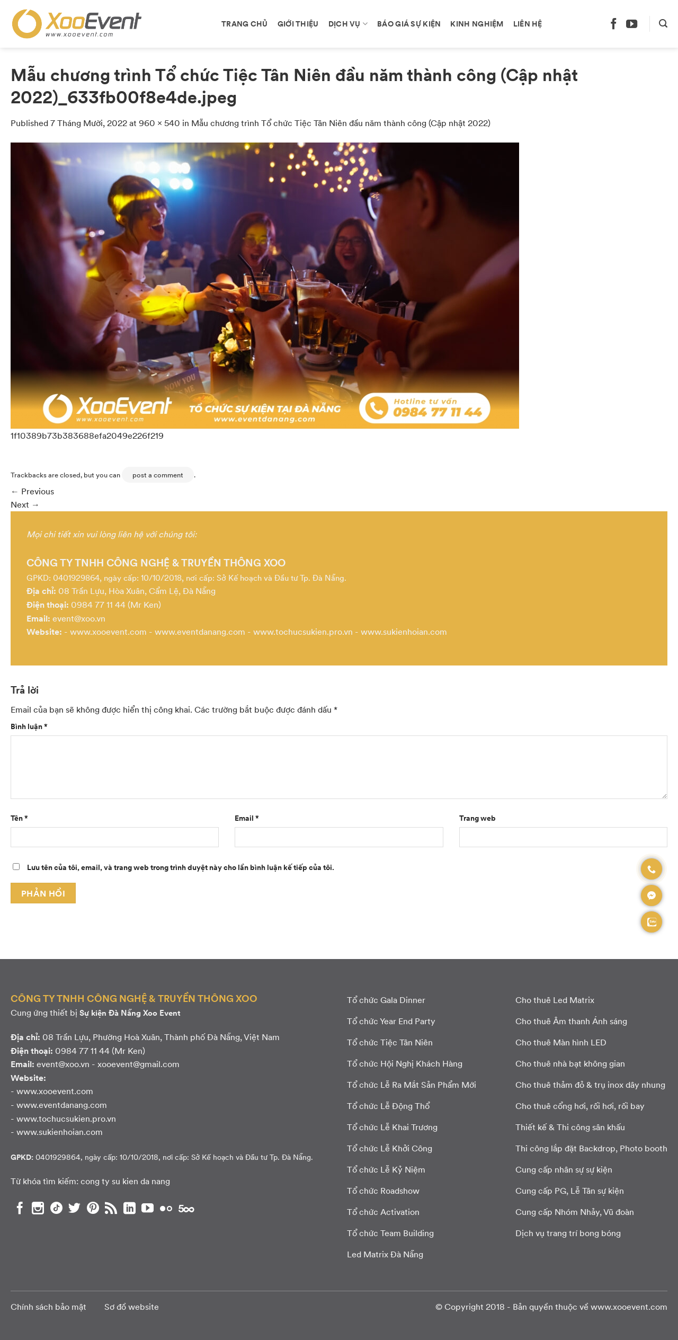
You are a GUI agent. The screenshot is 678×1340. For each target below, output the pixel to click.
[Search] (663, 23)
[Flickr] (166, 1208)
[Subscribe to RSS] (111, 1208)
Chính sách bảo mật (48, 1306)
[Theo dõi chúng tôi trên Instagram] (38, 1208)
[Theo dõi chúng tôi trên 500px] (186, 1208)
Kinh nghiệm (476, 23)
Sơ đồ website (131, 1306)
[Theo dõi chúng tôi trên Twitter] (74, 1208)
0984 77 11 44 (98, 604)
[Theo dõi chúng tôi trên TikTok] (56, 1208)
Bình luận (29, 726)
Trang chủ (244, 23)
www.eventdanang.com (200, 631)
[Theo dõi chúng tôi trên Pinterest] (93, 1208)
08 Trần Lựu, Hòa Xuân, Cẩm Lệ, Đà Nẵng (137, 590)
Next (25, 504)
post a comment (157, 474)
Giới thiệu (298, 23)
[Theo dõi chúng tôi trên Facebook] (613, 23)
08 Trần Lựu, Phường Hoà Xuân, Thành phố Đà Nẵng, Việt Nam (161, 1036)
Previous (32, 491)
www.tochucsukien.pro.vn (303, 631)
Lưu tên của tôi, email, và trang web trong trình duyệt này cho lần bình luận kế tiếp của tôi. (180, 867)
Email (247, 817)
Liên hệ (527, 23)
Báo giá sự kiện (409, 23)
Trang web (477, 817)
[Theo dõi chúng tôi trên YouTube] (631, 23)
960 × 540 (159, 122)
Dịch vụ (348, 23)
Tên (19, 817)
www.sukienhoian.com (404, 631)
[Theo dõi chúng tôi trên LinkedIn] (129, 1208)
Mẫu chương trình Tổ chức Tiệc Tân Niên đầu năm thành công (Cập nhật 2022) (340, 122)
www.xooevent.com (108, 631)
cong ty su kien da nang (125, 1180)
